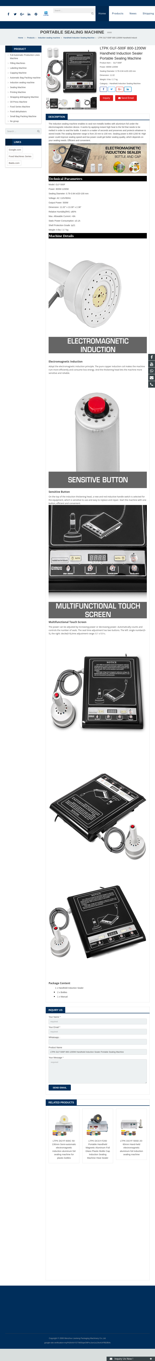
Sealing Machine (18, 97)
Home (20, 48)
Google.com (15, 159)
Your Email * (54, 1037)
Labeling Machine (18, 78)
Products (31, 48)
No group (14, 131)
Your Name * (55, 1027)
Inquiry (106, 108)
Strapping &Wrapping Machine (24, 107)
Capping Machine (18, 83)
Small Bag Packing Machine (23, 126)
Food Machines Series (20, 166)
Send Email (126, 108)
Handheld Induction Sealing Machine (78, 48)
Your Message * (56, 1069)
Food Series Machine (20, 116)
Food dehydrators (18, 121)
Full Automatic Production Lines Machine (25, 67)
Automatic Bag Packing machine (25, 87)
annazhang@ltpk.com (38, 3)
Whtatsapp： (55, 1048)
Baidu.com (14, 173)
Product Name (55, 1058)
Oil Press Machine (18, 112)
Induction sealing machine (49, 48)
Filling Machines (17, 73)
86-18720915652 (16, 3)
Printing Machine (18, 102)
